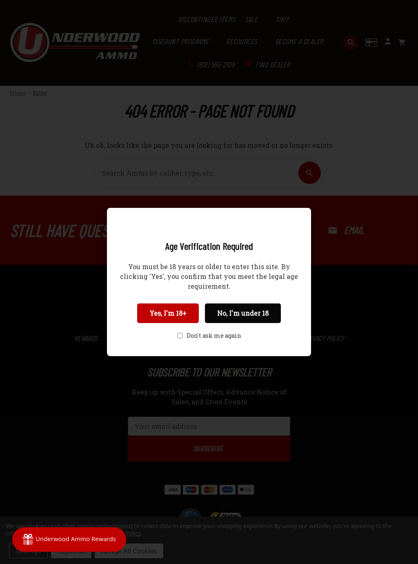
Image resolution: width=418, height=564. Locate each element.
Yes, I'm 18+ (168, 313)
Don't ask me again (214, 335)
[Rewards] (69, 539)
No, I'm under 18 (243, 313)
